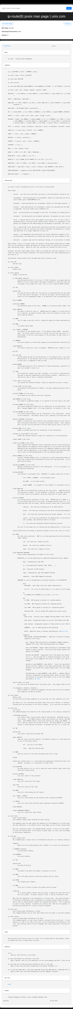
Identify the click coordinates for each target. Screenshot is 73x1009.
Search (69, 8)
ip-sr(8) (65, 631)
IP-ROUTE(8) (7, 46)
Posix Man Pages (7, 23)
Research (67, 23)
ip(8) (9, 984)
